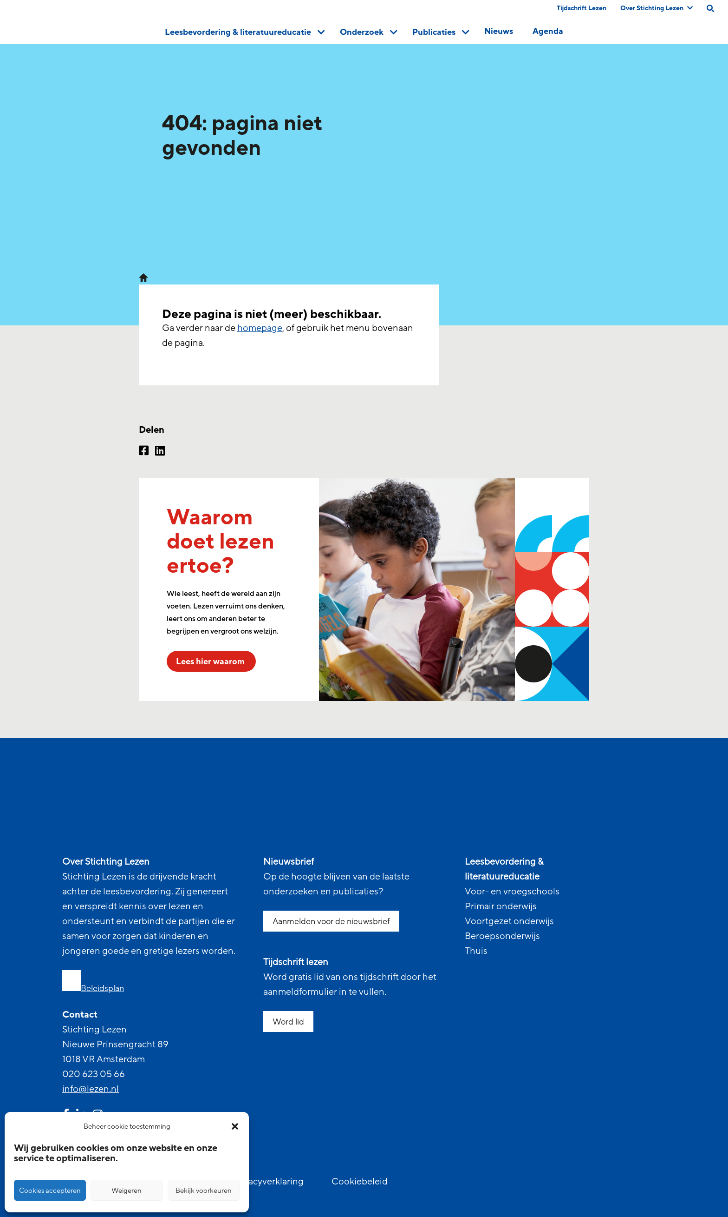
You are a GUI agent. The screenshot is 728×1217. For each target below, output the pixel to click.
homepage (259, 328)
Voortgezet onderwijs (509, 921)
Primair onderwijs (501, 906)
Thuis (476, 951)
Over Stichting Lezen (656, 8)
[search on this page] (710, 8)
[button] (235, 1126)
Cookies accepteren (50, 1190)
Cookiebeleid (360, 1182)
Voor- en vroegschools (512, 892)
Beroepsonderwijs (502, 936)
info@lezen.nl (90, 1089)
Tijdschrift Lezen (581, 8)
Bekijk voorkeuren (204, 1190)
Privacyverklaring (268, 1182)
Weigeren (126, 1190)
